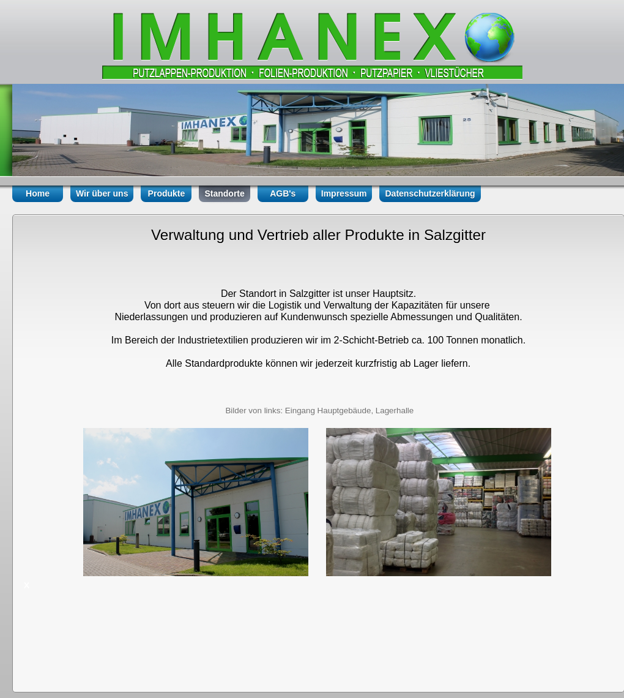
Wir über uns (102, 193)
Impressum (344, 193)
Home (38, 193)
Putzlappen (52, 73)
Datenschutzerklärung (430, 193)
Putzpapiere (133, 73)
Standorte (224, 193)
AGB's (282, 193)
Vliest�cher (216, 73)
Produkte (166, 193)
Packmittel (395, 73)
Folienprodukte (308, 73)
